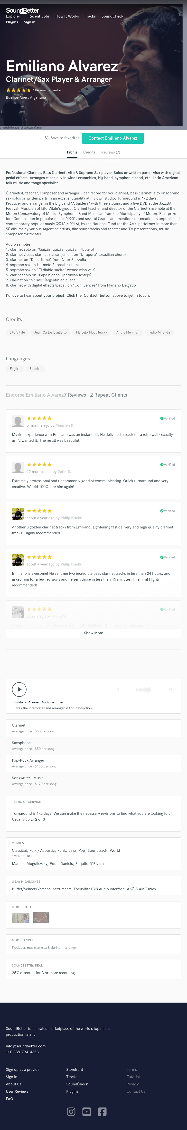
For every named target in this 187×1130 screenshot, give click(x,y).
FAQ (9, 1099)
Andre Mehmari (127, 332)
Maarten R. (65, 425)
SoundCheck (112, 16)
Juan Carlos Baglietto (50, 332)
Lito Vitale (17, 332)
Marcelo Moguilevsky (91, 332)
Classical (19, 851)
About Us (13, 1084)
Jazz (72, 851)
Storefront (74, 1070)
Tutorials (134, 1077)
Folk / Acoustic (42, 851)
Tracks (90, 16)
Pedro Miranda (159, 332)
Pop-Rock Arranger (28, 760)
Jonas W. (60, 616)
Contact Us (136, 1092)
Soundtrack (97, 851)
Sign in (29, 22)
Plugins (12, 22)
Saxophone (21, 743)
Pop (82, 851)
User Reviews (17, 1092)
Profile (72, 152)
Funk (61, 851)
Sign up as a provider (23, 1070)
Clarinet (18, 725)
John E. (64, 472)
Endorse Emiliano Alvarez (35, 395)
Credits (89, 152)
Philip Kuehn (71, 518)
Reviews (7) (110, 152)
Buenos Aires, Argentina (26, 97)
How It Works (67, 16)
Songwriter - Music (28, 778)
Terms (132, 1070)
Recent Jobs (39, 16)
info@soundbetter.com (26, 1046)
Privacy (133, 1084)
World (115, 851)
